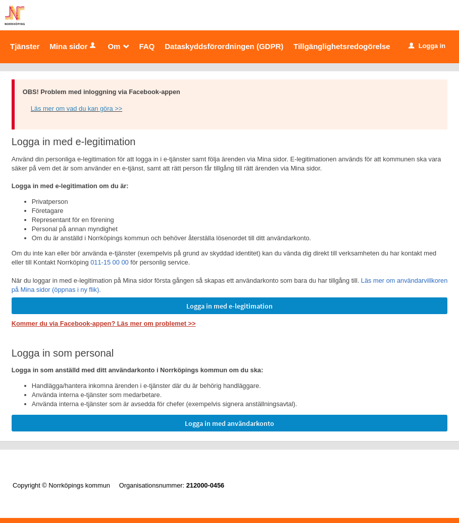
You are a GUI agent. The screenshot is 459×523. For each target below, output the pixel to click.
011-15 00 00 (109, 262)
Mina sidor (73, 46)
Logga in (427, 46)
